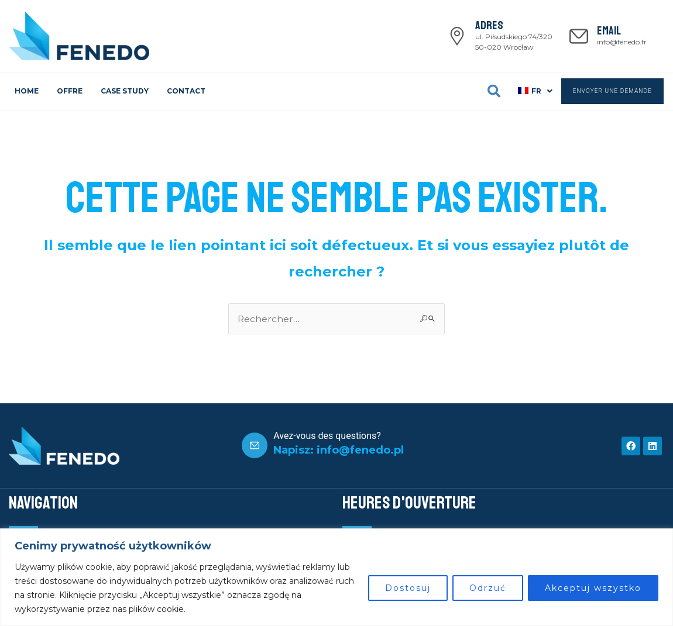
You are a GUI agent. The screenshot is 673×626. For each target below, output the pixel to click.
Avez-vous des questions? (327, 435)
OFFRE (70, 91)
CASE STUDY (125, 91)
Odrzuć (487, 588)
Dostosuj (408, 588)
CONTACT (186, 91)
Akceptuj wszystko (593, 588)
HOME (27, 91)
